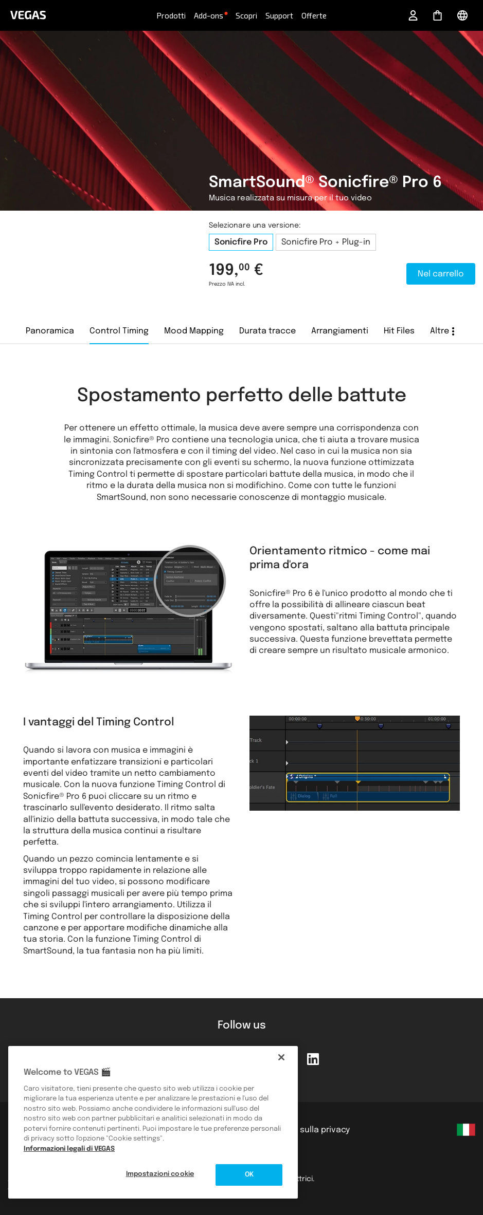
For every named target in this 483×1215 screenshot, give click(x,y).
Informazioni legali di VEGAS (69, 1149)
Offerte (314, 15)
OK (249, 1174)
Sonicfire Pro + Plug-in (325, 242)
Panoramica (50, 331)
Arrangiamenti (339, 331)
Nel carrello (441, 274)
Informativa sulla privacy (300, 1130)
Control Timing (119, 331)
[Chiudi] (281, 1057)
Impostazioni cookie (160, 1174)
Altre (439, 331)
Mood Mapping (194, 331)
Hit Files (399, 331)
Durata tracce (267, 331)
